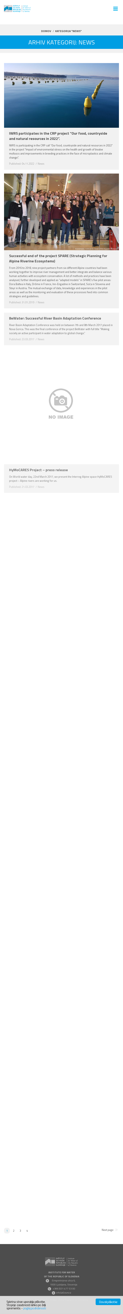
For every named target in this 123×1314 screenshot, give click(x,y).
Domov (46, 31)
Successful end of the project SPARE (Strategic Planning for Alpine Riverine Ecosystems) (58, 258)
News (41, 164)
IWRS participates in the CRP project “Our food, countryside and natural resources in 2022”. (58, 136)
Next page (107, 1230)
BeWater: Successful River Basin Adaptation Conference (55, 318)
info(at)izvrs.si (63, 1293)
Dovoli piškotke (108, 1301)
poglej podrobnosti (34, 1308)
